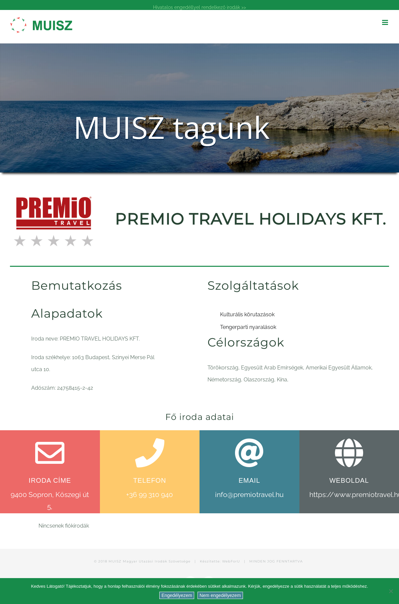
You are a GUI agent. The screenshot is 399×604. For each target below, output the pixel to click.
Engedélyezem (176, 595)
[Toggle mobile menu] (385, 22)
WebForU (231, 561)
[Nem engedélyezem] (390, 591)
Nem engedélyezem (220, 595)
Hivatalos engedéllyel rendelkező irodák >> (199, 7)
